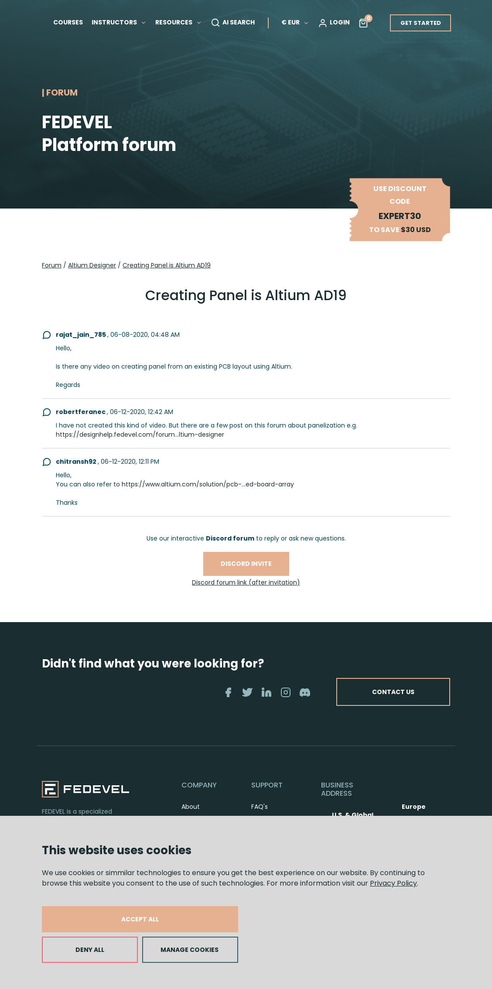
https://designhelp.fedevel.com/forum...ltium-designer (140, 434)
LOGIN (334, 22)
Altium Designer (92, 265)
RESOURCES (178, 22)
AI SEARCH (233, 22)
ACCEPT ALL (140, 919)
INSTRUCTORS (119, 22)
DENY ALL (89, 949)
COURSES (68, 22)
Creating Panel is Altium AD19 (167, 265)
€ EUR (295, 22)
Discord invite (246, 563)
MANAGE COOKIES (190, 949)
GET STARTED (420, 23)
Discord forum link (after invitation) (246, 582)
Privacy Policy (393, 883)
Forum (52, 265)
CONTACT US (393, 692)
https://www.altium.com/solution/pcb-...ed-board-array (208, 484)
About (190, 806)
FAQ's (259, 806)
